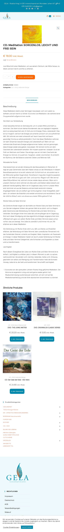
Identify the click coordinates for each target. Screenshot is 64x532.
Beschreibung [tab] (32, 100)
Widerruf (8, 512)
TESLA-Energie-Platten (10, 410)
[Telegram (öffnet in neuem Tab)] (38, 9)
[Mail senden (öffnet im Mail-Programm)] (35, 9)
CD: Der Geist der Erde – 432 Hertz (17, 380)
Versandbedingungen (12, 508)
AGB (6, 504)
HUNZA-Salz (7, 419)
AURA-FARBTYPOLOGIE (11, 435)
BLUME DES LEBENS (9, 429)
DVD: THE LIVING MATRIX (17, 327)
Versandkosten (11, 60)
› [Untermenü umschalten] (59, 406)
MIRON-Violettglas (9, 432)
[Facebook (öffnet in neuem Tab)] (26, 9)
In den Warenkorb (25, 77)
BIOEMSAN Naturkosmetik (12, 416)
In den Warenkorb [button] (17, 339)
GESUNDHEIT (7, 407)
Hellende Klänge (23, 87)
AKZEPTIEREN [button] (27, 527)
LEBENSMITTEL (8, 446)
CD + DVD (14, 87)
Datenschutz (9, 500)
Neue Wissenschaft (20, 325)
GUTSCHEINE (7, 437)
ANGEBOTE (7, 443)
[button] (58, 28)
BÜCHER (6, 422)
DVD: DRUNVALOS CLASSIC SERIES (47, 327)
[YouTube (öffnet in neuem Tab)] (32, 9)
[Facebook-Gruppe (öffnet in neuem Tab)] (29, 9)
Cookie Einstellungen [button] (11, 527)
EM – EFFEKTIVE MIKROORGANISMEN (15, 413)
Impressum (9, 496)
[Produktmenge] (9, 77)
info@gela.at (37, 6)
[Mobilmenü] (56, 16)
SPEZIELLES (7, 440)
